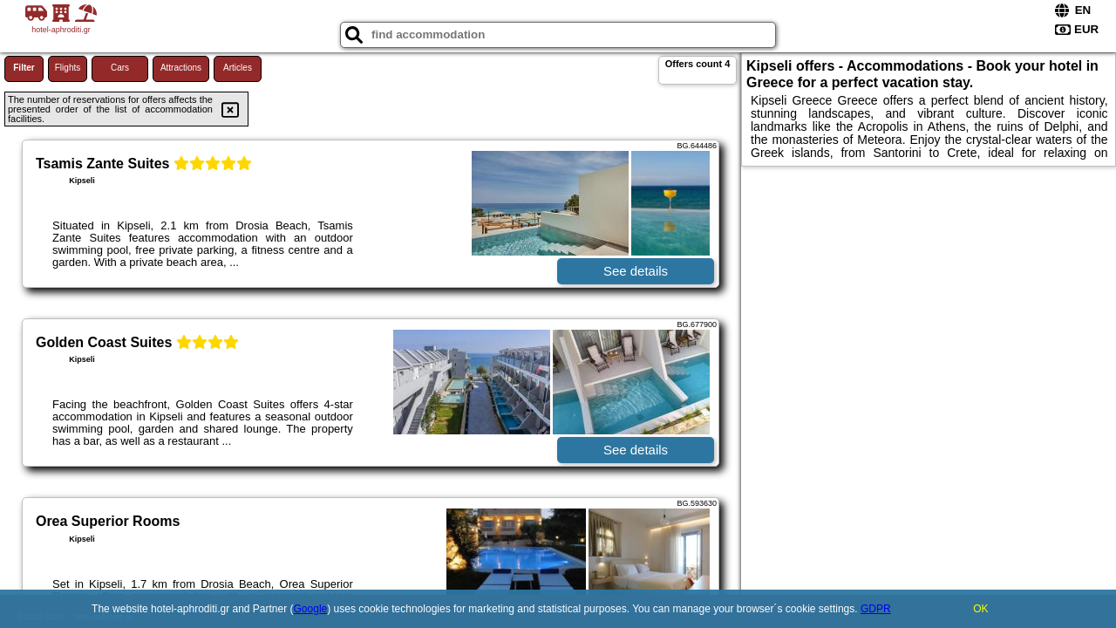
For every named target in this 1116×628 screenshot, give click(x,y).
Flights (67, 67)
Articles (237, 67)
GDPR (876, 609)
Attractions (180, 67)
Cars (120, 67)
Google (311, 609)
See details (635, 270)
